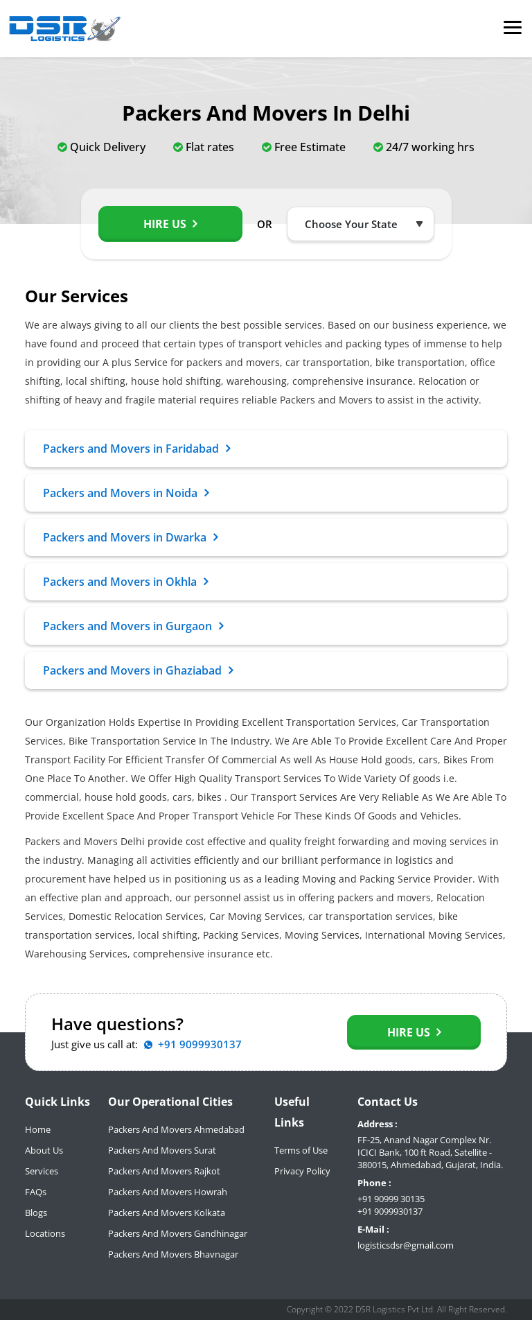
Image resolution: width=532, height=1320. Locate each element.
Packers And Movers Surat (162, 1150)
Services (41, 1171)
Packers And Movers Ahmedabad (176, 1129)
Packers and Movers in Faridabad (136, 448)
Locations (45, 1233)
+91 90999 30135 (391, 1198)
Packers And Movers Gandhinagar (177, 1233)
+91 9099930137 (390, 1211)
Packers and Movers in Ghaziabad (138, 670)
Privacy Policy (302, 1171)
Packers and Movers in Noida (126, 493)
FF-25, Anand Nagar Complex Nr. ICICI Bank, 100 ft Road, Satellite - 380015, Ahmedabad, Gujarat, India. (430, 1152)
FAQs (35, 1192)
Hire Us (170, 224)
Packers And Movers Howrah (167, 1192)
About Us (44, 1150)
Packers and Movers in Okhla (125, 581)
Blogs (36, 1212)
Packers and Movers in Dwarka (130, 537)
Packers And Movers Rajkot (164, 1171)
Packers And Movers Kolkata (166, 1212)
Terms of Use (301, 1150)
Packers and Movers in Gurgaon (133, 626)
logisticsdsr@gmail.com (405, 1245)
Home (38, 1129)
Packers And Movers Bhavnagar (173, 1254)
